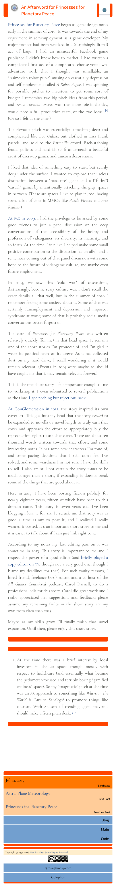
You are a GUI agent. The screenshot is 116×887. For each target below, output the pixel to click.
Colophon (58, 877)
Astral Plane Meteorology (28, 793)
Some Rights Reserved (56, 852)
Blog (105, 820)
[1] (106, 110)
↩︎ (74, 713)
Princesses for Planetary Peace (34, 24)
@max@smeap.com (58, 868)
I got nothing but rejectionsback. (58, 397)
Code (105, 838)
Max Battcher (37, 852)
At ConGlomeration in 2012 (33, 409)
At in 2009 (21, 218)
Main (105, 829)
